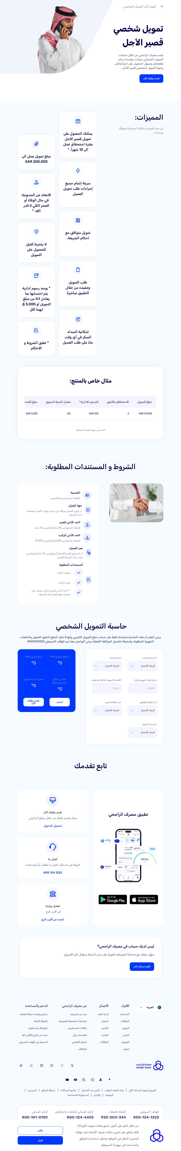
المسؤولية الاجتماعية (78, 1067)
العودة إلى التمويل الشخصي (143, 7)
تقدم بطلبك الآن (151, 78)
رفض (40, 1130)
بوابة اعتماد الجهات (114, 1062)
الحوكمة (109, 1067)
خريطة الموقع (49, 1062)
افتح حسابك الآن (141, 939)
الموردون (32, 1062)
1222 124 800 (58, 852)
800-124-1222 (146, 1090)
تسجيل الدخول (59, 813)
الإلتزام (97, 1067)
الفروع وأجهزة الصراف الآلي (142, 1062)
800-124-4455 (80, 1090)
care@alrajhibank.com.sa (136, 1104)
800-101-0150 (35, 1090)
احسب (59, 702)
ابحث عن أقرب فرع (56, 887)
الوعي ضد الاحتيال (90, 1062)
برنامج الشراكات (68, 1062)
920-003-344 (113, 1090)
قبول (40, 1140)
